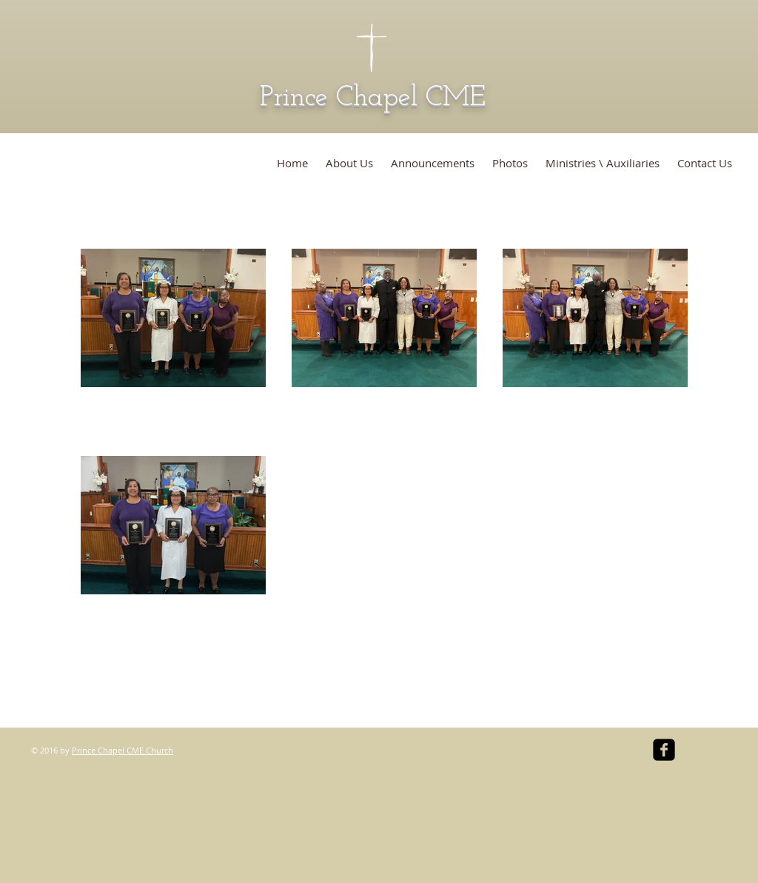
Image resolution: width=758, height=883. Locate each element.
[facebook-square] (664, 750)
